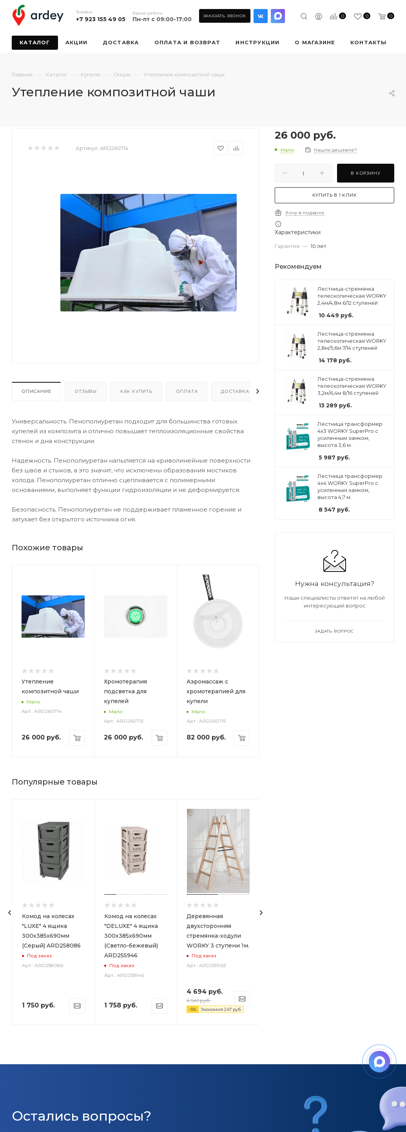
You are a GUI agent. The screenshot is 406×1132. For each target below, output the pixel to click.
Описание (36, 391)
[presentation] (10, 912)
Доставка (235, 391)
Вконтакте (261, 16)
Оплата (187, 391)
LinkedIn (278, 16)
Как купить (136, 391)
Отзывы (85, 391)
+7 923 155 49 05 (100, 19)
